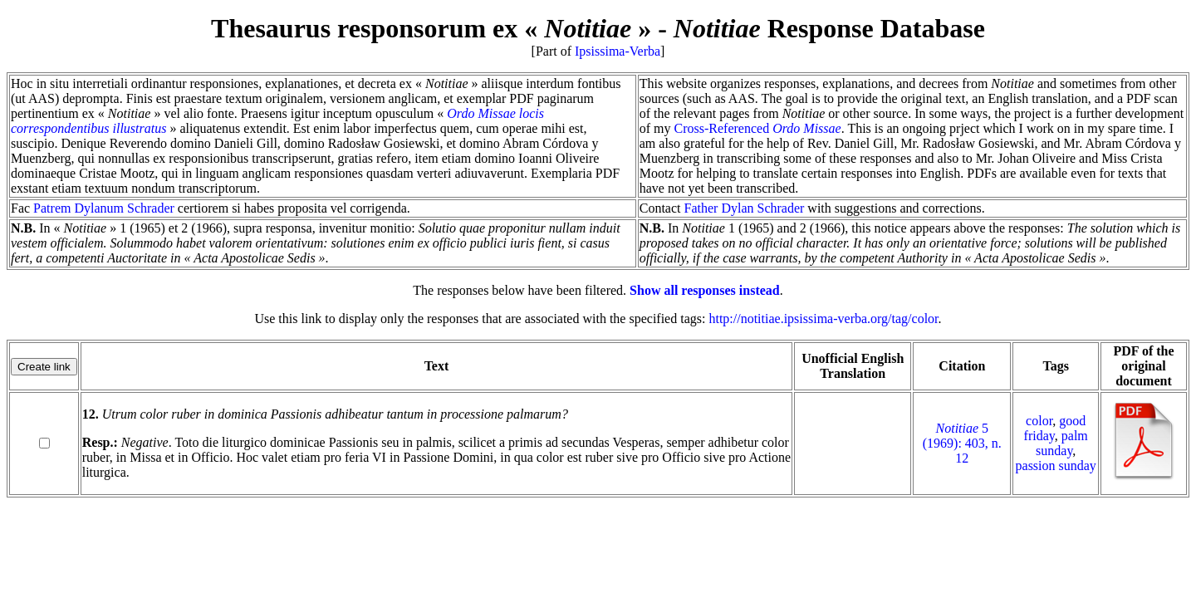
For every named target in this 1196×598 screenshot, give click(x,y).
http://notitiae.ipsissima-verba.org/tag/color (823, 318)
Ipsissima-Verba (617, 51)
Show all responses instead (705, 290)
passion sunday (1056, 465)
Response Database (829, 28)
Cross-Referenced (757, 128)
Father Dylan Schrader (744, 208)
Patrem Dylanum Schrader (103, 208)
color (1039, 421)
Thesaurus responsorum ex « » (431, 28)
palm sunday (1062, 443)
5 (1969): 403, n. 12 (962, 443)
